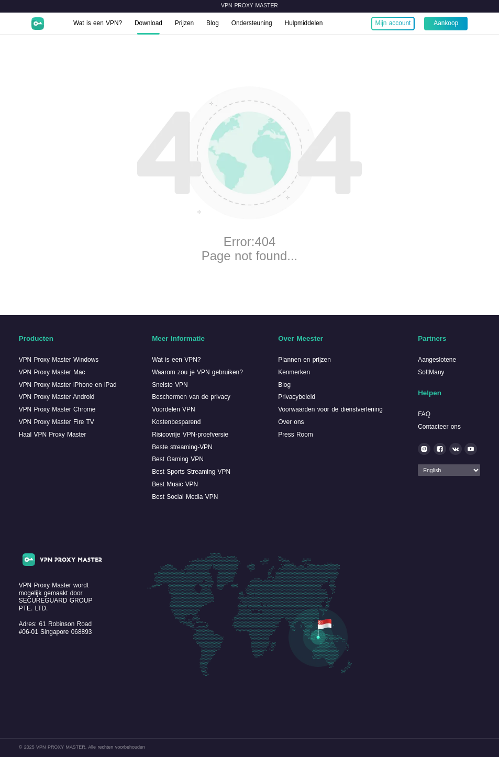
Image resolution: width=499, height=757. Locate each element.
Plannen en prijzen (304, 359)
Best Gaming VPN (178, 459)
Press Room (295, 434)
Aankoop (446, 23)
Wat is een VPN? (97, 23)
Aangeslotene (437, 359)
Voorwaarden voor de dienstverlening (330, 409)
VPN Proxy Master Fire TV (56, 422)
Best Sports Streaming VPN (191, 471)
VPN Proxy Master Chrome (57, 409)
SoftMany (431, 372)
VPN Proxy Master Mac (52, 372)
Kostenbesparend (176, 422)
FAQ (424, 414)
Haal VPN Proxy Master (52, 434)
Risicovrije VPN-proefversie (190, 434)
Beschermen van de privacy (191, 396)
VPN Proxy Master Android (57, 396)
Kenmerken (294, 372)
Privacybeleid (296, 396)
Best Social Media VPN (185, 496)
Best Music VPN (175, 484)
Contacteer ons (439, 426)
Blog (212, 23)
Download (148, 23)
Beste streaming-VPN (182, 447)
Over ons (291, 422)
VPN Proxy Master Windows (59, 359)
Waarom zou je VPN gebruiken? (197, 372)
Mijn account (393, 23)
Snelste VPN (170, 384)
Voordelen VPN (173, 409)
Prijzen (184, 23)
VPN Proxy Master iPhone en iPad (68, 384)
